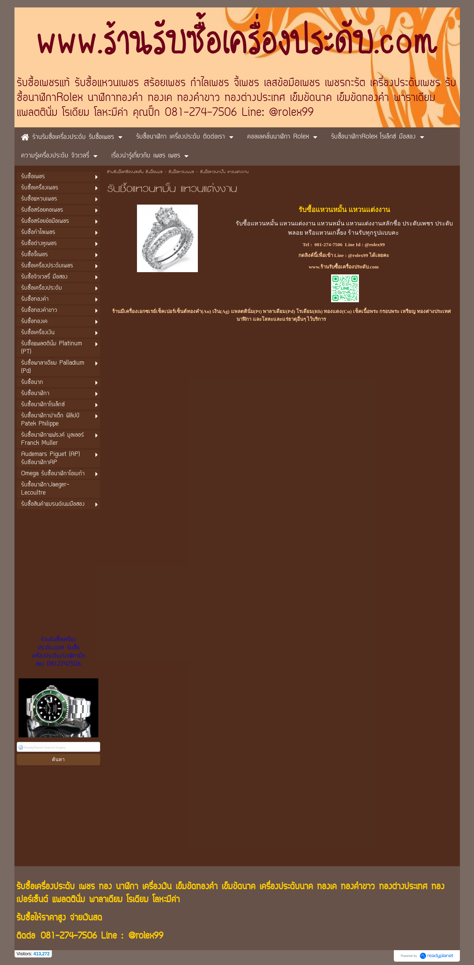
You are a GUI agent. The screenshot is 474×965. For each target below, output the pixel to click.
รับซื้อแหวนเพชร (181, 172)
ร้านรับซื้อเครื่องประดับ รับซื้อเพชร (135, 172)
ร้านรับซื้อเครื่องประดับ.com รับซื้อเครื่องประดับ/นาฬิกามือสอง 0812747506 (58, 652)
